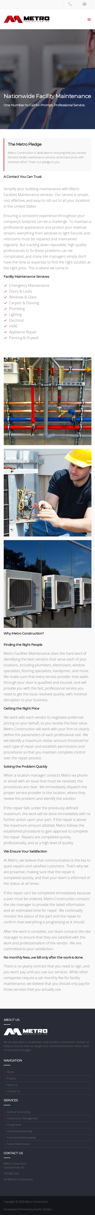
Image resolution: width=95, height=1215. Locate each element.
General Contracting (18, 1112)
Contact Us (13, 1091)
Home (10, 1072)
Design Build (14, 1124)
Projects (11, 1078)
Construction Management (22, 1118)
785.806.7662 (11, 1173)
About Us (12, 1085)
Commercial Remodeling (21, 1137)
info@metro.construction (18, 1179)
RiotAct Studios (43, 1209)
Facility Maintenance (18, 1144)
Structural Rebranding (19, 1131)
